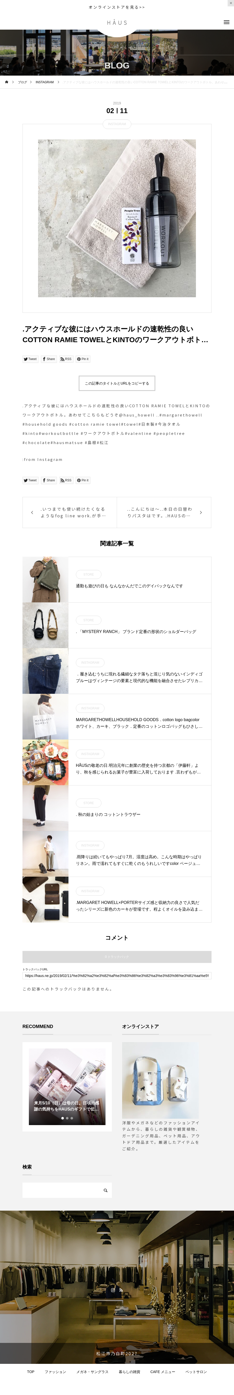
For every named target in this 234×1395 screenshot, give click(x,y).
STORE (88, 574)
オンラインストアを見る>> (117, 7)
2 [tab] (67, 1118)
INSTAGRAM (117, 124)
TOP (30, 1372)
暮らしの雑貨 (129, 1372)
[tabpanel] (67, 1086)
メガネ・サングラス (92, 1372)
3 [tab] (72, 1118)
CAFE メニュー (162, 1372)
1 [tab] (62, 1118)
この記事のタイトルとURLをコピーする (117, 383)
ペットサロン (196, 1372)
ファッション (55, 1372)
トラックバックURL (35, 969)
